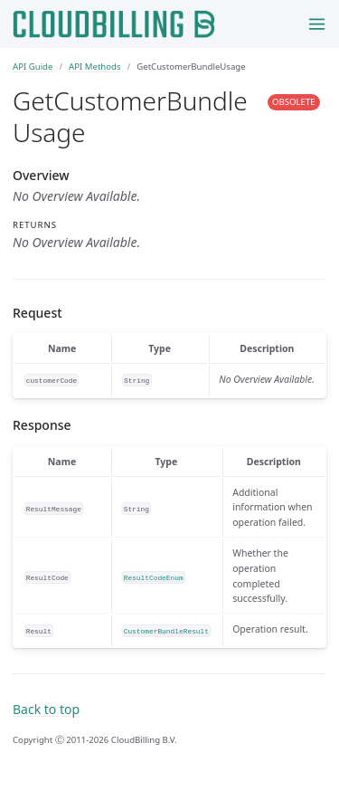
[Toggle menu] (317, 24)
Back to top (46, 709)
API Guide (32, 66)
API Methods (95, 66)
